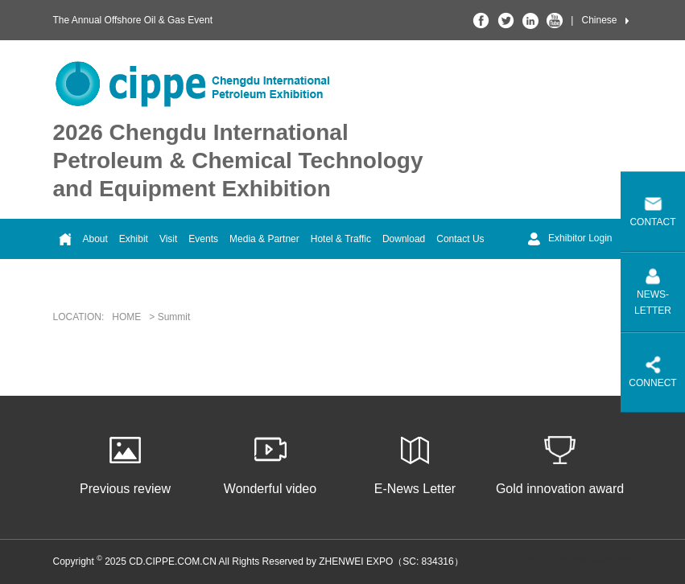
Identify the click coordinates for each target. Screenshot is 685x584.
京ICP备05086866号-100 (578, 561)
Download (403, 239)
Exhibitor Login (570, 238)
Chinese (599, 20)
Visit (168, 239)
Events (203, 239)
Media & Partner (264, 239)
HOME (126, 317)
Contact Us (460, 239)
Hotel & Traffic (341, 239)
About (95, 239)
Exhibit (133, 239)
